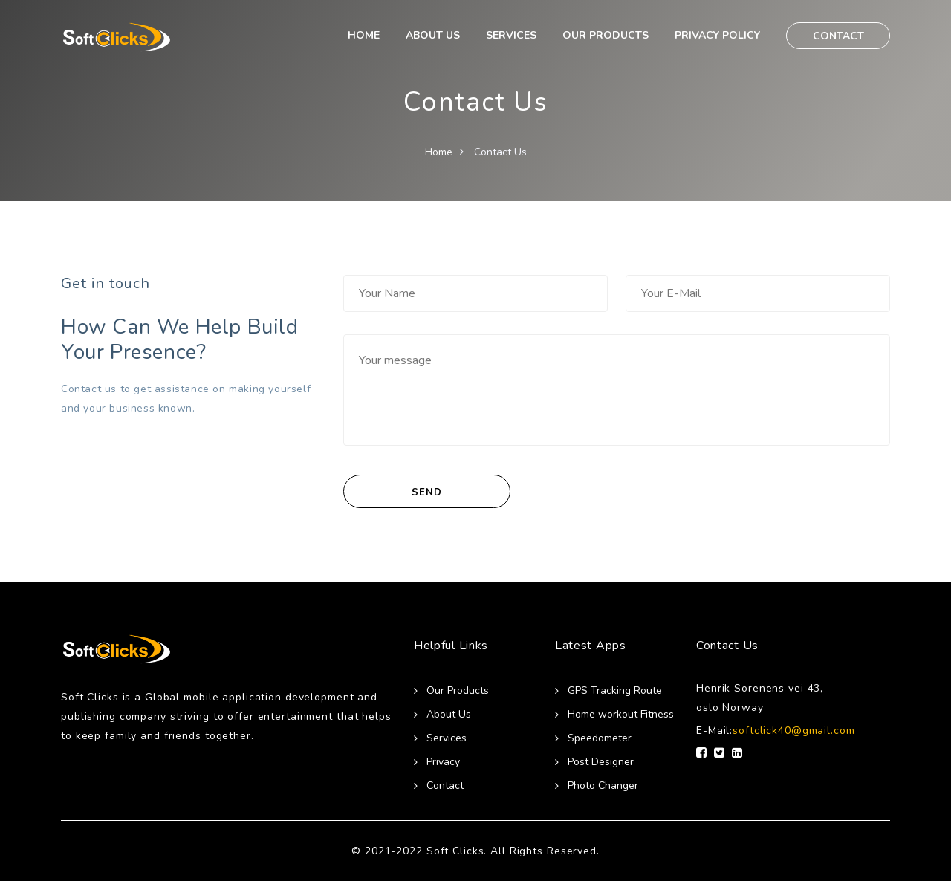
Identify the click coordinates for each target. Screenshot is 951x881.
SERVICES (511, 35)
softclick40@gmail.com (793, 731)
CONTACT (838, 36)
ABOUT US (433, 35)
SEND (426, 492)
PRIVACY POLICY (717, 35)
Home (438, 152)
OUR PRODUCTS (605, 35)
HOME (364, 35)
